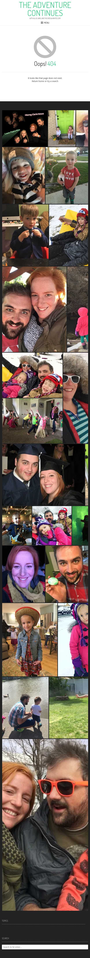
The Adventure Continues (45, 9)
